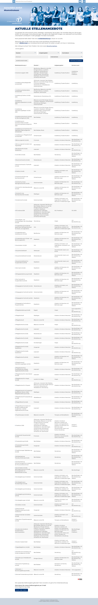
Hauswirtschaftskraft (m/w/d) (23, 256)
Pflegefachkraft (20, 315)
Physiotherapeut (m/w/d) (22, 415)
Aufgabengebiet (59, 65)
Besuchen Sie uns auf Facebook (24, 1)
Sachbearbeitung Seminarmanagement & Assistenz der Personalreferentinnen (23, 463)
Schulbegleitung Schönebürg (23, 489)
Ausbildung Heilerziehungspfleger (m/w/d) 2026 (22, 110)
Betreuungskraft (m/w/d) (22, 140)
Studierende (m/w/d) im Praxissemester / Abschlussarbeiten (21, 531)
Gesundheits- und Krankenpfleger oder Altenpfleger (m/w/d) (23, 221)
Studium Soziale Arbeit (21, 541)
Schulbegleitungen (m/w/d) (23, 500)
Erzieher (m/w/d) (20, 171)
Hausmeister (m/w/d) (21, 245)
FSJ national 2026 (20, 210)
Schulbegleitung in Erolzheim (23, 476)
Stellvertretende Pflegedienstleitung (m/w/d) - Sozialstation (22, 510)
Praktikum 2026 (20, 425)
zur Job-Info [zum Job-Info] (21, 590)
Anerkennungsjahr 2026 (22, 72)
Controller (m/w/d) (20, 154)
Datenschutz (42, 600)
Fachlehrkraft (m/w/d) (21, 200)
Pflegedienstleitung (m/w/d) (23, 310)
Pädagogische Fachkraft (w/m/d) (24, 292)
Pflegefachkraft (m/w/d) (22, 324)
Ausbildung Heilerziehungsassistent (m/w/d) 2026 (23, 102)
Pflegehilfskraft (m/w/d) (22, 402)
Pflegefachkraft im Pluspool (23, 385)
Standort (37, 65)
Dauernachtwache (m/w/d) (23, 160)
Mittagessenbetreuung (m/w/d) (24, 274)
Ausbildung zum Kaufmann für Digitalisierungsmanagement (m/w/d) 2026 (23, 130)
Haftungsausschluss (54, 600)
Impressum (47, 600)
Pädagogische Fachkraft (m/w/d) (24, 286)
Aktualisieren (76, 60)
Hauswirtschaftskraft (21, 250)
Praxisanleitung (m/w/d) (22, 441)
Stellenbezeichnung (21, 65)
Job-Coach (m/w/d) (20, 268)
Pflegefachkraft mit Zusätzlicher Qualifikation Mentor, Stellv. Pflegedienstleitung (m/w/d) (23, 392)
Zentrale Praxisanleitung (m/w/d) (24, 574)
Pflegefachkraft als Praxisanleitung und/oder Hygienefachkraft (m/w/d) (21, 369)
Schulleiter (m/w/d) (20, 504)
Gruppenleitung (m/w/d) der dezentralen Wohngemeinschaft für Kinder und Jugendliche (23, 227)
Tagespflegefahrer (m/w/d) (22, 547)
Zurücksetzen (21, 60)
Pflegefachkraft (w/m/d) (22, 357)
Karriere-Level (76, 65)
